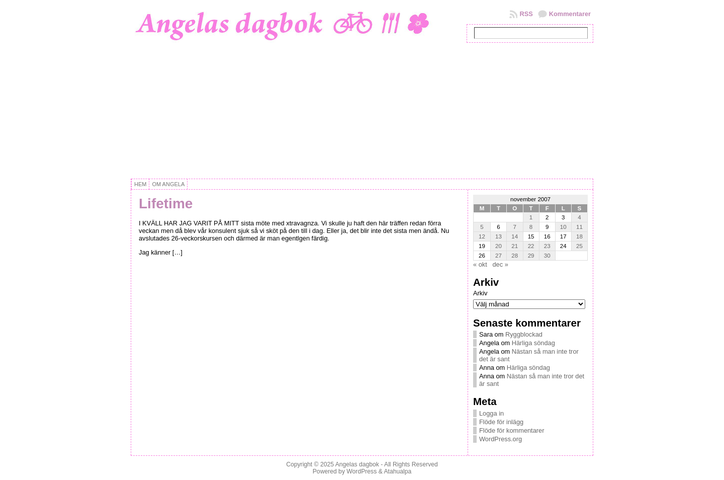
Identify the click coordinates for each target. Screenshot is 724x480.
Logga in (491, 413)
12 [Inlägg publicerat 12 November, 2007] (482, 236)
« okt (480, 264)
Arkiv (480, 293)
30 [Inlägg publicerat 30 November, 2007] (547, 256)
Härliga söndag (533, 343)
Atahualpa (397, 471)
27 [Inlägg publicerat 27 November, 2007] (498, 256)
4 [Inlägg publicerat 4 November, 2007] (579, 217)
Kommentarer (570, 14)
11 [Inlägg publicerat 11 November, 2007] (579, 227)
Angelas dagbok (357, 464)
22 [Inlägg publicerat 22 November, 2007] (531, 246)
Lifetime (166, 203)
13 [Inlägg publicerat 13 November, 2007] (498, 236)
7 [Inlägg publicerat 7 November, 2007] (514, 227)
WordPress (361, 471)
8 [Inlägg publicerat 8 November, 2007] (530, 227)
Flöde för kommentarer (511, 430)
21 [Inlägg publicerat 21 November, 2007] (514, 246)
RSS (525, 14)
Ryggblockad (523, 334)
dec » (500, 264)
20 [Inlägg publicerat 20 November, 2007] (498, 246)
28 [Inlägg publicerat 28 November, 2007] (514, 256)
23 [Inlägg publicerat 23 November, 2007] (547, 246)
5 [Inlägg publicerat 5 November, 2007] (481, 227)
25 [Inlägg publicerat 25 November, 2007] (579, 246)
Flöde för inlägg (501, 422)
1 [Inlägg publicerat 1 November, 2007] (530, 217)
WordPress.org (500, 439)
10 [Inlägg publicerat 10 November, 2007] (563, 227)
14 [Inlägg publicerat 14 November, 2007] (514, 236)
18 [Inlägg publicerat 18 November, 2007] (579, 236)
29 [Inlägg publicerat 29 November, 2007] (531, 256)
